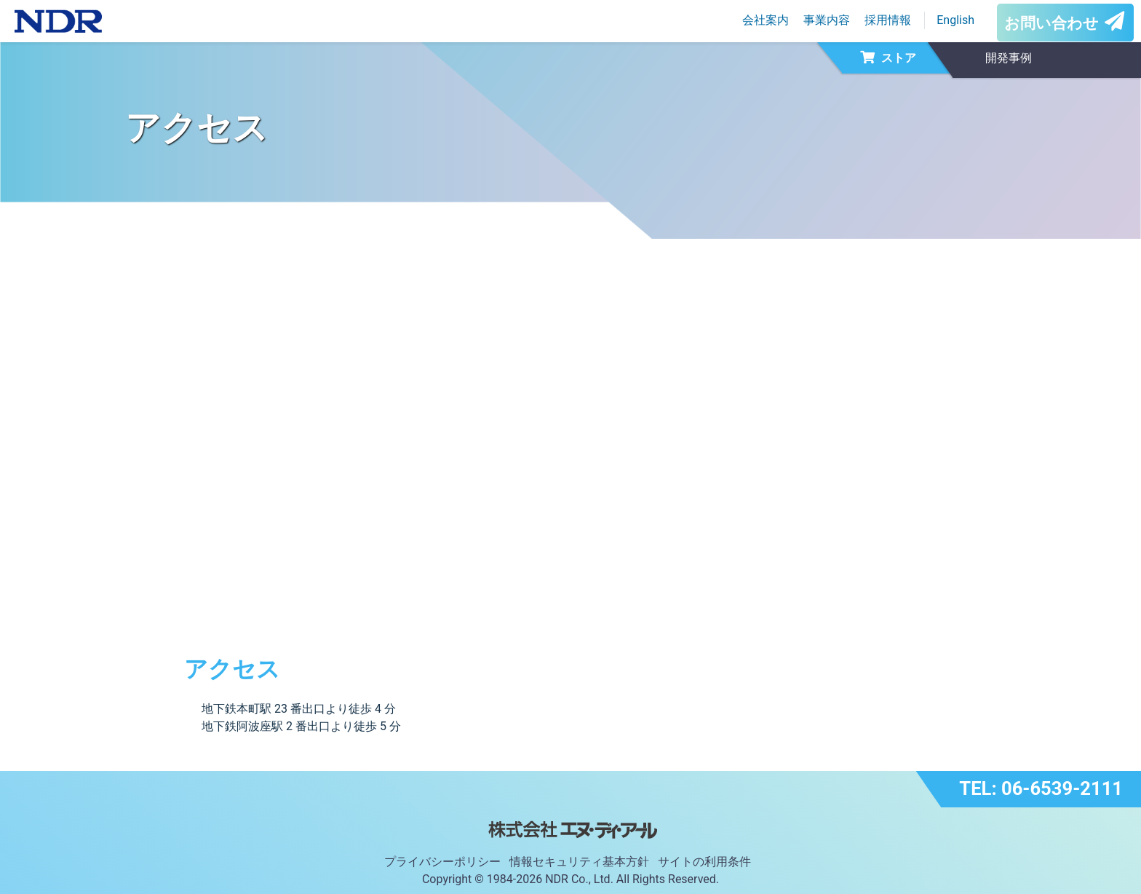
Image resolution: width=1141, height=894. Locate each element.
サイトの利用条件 (704, 862)
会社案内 (765, 20)
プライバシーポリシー (442, 862)
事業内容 (826, 20)
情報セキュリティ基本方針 (579, 862)
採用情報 (887, 20)
